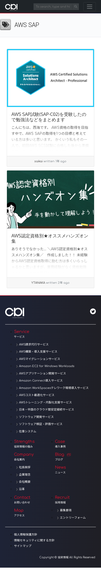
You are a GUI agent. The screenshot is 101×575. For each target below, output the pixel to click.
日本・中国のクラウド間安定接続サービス (46, 409)
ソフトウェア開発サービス (36, 417)
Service (55, 334)
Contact (34, 499)
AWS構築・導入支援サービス (38, 351)
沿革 (22, 489)
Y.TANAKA (38, 282)
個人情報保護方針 (25, 534)
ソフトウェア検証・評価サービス (41, 424)
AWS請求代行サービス (34, 344)
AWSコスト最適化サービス (37, 395)
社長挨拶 (25, 467)
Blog (75, 456)
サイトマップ (23, 546)
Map (34, 512)
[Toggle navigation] (89, 6)
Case (75, 443)
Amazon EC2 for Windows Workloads (46, 366)
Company (34, 456)
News (75, 469)
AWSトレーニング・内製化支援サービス (45, 402)
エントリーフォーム (73, 517)
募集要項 (66, 510)
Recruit (75, 499)
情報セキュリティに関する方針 (34, 540)
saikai (38, 161)
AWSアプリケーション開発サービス (42, 373)
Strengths (34, 443)
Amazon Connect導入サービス (41, 380)
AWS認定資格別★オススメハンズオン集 (49, 238)
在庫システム (27, 431)
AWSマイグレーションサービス (39, 359)
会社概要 (25, 481)
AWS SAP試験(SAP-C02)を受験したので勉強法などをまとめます (48, 116)
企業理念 (25, 474)
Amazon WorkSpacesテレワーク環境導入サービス (54, 388)
